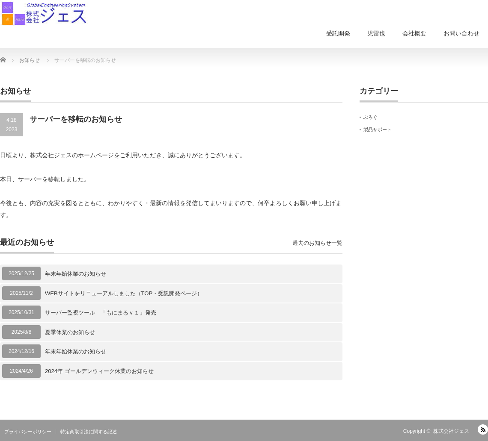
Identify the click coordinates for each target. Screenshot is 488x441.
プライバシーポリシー (27, 431)
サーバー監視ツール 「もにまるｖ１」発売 (100, 312)
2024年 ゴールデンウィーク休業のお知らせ (99, 371)
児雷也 (376, 33)
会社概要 (414, 33)
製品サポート (377, 129)
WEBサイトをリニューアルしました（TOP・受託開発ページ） (123, 293)
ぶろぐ (370, 117)
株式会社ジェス (451, 431)
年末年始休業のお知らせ (75, 273)
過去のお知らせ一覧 (317, 243)
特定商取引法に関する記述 (88, 431)
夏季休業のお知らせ (70, 332)
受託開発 (338, 33)
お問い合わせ (461, 33)
